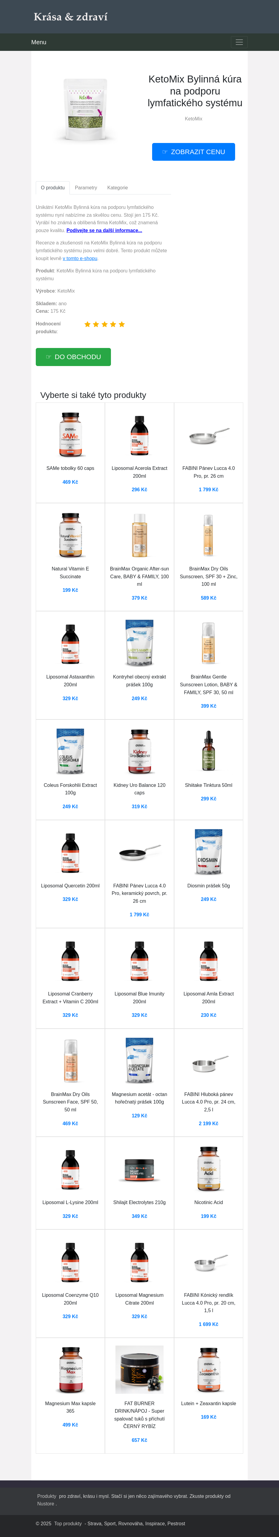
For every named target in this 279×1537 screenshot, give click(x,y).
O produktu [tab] (53, 187)
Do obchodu (78, 357)
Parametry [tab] (86, 187)
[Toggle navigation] (239, 42)
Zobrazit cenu (198, 152)
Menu (38, 42)
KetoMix (193, 118)
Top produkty (68, 1523)
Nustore (45, 1503)
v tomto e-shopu (80, 258)
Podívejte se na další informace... (104, 230)
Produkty (46, 1496)
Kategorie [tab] (117, 187)
